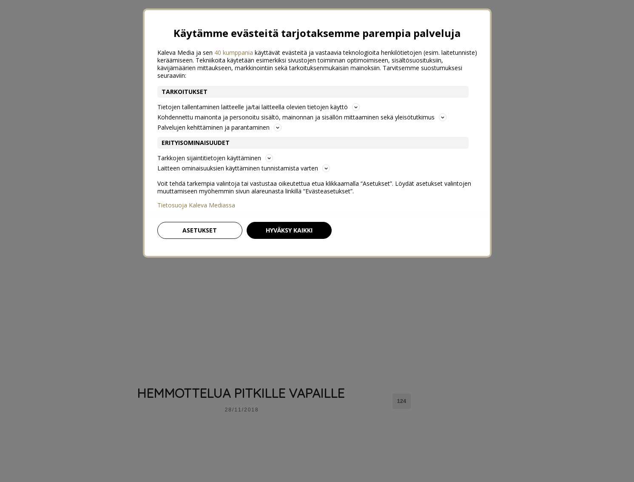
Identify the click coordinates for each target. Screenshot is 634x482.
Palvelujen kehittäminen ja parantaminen (219, 127)
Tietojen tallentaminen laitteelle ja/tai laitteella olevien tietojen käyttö (258, 107)
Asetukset (199, 230)
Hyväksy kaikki (289, 230)
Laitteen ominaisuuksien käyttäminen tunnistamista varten (243, 168)
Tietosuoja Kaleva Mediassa (196, 205)
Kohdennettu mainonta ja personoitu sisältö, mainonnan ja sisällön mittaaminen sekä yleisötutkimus (301, 117)
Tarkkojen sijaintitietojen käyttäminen (215, 158)
